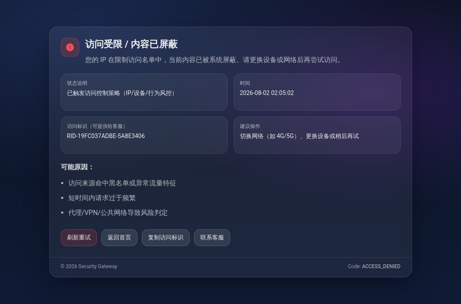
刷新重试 (79, 237)
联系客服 (212, 237)
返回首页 (119, 237)
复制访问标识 (165, 237)
